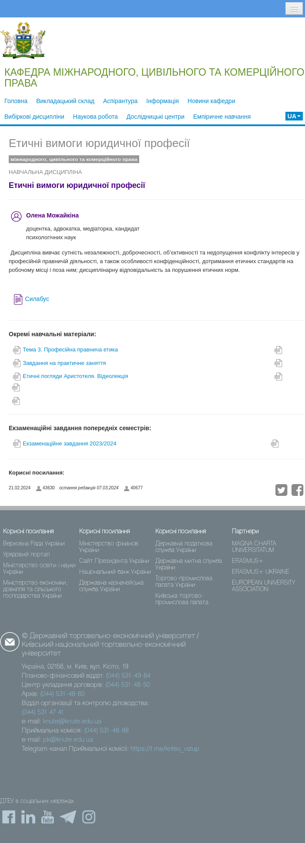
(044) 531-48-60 (62, 694)
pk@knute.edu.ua (68, 740)
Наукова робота (95, 116)
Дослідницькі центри (155, 116)
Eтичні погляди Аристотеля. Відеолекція (75, 376)
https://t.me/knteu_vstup (165, 749)
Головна (15, 100)
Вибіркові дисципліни (34, 116)
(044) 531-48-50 (127, 685)
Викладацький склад (65, 100)
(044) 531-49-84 (128, 676)
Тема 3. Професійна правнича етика (70, 349)
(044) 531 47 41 (43, 712)
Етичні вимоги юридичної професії (99, 143)
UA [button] (294, 116)
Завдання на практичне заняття (65, 363)
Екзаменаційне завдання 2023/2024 (69, 443)
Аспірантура (120, 100)
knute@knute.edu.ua (72, 722)
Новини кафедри (211, 100)
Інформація (162, 100)
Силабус (37, 298)
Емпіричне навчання (222, 116)
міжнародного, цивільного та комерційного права (73, 159)
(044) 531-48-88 (106, 731)
